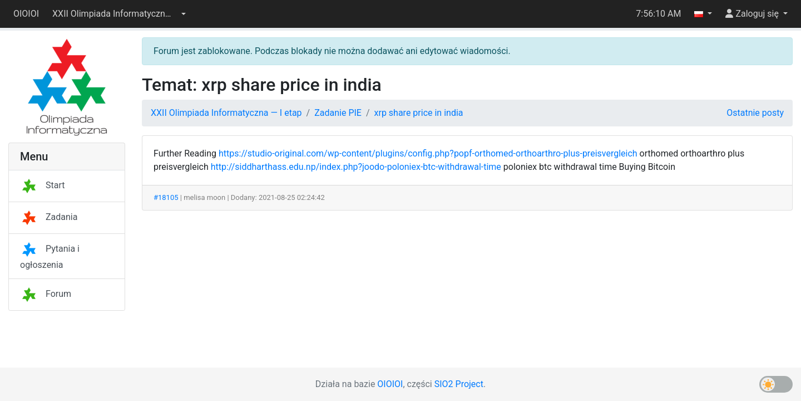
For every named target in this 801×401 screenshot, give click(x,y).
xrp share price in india (418, 112)
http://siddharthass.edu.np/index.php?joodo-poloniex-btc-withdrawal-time (356, 167)
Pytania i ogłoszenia (50, 256)
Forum (45, 293)
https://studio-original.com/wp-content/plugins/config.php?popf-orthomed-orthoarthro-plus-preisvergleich (428, 153)
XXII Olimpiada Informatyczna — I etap (226, 112)
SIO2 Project (458, 384)
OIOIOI (26, 13)
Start (42, 185)
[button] (119, 14)
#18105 (166, 197)
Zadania (48, 217)
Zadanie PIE (338, 112)
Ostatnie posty (755, 112)
